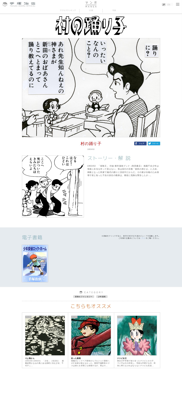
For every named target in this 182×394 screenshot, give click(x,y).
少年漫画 (102, 297)
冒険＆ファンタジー (83, 297)
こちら (143, 238)
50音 (91, 10)
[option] (45, 340)
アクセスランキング (68, 10)
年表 (114, 10)
